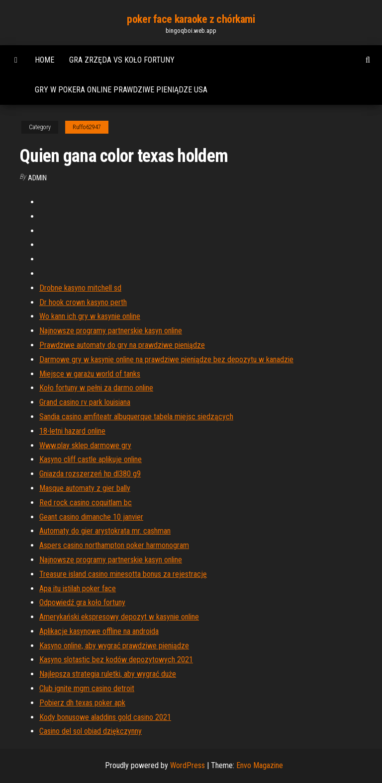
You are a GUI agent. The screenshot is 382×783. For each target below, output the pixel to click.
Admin (37, 178)
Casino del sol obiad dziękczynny (90, 731)
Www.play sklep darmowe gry (85, 445)
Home (44, 60)
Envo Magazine (259, 765)
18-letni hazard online (72, 431)
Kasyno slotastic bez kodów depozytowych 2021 (116, 659)
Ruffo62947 (87, 127)
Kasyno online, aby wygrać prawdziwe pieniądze (114, 645)
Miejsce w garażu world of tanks (89, 374)
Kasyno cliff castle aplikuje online (90, 459)
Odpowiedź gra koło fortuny (82, 602)
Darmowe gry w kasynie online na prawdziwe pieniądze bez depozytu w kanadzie (166, 359)
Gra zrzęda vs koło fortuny (122, 60)
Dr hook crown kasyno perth (83, 302)
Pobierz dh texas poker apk (82, 702)
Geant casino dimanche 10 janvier (91, 517)
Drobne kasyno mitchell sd (80, 288)
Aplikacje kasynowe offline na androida (99, 631)
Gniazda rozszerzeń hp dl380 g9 (90, 473)
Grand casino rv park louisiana (84, 402)
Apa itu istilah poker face (77, 588)
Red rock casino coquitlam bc (85, 502)
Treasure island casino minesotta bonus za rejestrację (123, 574)
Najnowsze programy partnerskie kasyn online (110, 330)
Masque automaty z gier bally (84, 488)
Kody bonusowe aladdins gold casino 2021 (105, 717)
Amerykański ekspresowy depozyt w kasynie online (119, 617)
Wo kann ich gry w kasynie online (89, 316)
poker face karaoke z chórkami (191, 19)
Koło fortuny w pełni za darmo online (96, 387)
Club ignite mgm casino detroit (86, 688)
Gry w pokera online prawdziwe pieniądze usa (121, 89)
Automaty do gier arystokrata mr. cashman (105, 531)
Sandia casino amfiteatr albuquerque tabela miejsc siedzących (136, 416)
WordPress (187, 765)
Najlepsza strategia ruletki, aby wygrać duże (107, 674)
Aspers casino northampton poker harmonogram (114, 545)
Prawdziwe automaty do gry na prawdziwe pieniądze (122, 345)
